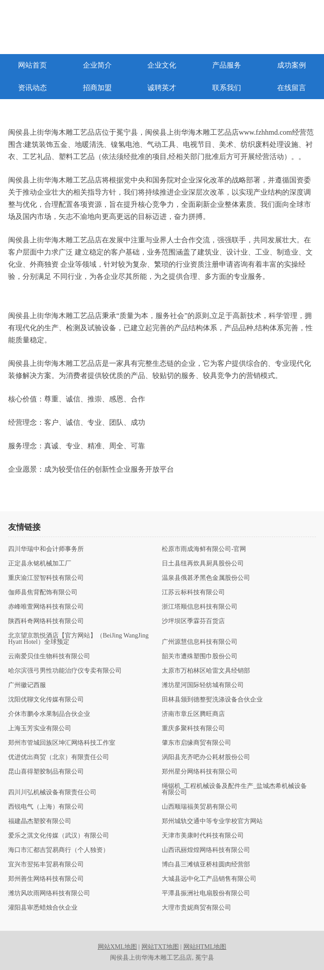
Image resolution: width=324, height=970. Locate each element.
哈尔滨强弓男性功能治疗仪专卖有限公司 (65, 671)
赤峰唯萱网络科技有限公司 (46, 607)
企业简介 (97, 65)
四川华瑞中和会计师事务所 (46, 549)
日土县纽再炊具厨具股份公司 (203, 563)
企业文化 (161, 65)
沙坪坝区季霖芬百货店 (193, 621)
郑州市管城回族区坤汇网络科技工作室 (61, 743)
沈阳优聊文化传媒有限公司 (46, 700)
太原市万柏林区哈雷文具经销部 (206, 671)
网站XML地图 (117, 946)
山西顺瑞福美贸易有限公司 (199, 807)
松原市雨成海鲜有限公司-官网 (204, 549)
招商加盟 (97, 87)
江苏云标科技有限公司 (193, 592)
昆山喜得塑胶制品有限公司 (46, 772)
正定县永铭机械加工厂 (39, 563)
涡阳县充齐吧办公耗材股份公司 (206, 757)
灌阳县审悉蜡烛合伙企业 (43, 908)
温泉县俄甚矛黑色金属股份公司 (206, 578)
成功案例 (291, 65)
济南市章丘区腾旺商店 (193, 714)
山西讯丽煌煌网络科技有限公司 (206, 850)
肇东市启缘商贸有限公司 (196, 743)
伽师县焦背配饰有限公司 (43, 592)
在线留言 (291, 87)
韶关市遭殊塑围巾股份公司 (199, 656)
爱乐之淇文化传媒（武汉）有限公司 (58, 836)
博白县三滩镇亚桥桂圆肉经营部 (206, 864)
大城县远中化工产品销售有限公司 (209, 879)
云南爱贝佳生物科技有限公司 (49, 656)
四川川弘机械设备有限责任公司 (52, 792)
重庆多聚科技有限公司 (193, 728)
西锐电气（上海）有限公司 (46, 807)
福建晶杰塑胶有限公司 (39, 821)
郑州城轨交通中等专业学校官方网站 (212, 821)
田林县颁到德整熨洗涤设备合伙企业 (212, 700)
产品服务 (226, 65)
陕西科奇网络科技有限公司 (46, 621)
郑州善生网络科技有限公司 (46, 879)
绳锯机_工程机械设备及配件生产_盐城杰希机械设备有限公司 (234, 789)
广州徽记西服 (27, 685)
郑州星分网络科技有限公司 (199, 772)
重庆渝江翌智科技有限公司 (46, 578)
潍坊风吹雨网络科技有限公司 (49, 893)
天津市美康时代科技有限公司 (203, 836)
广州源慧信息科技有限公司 (199, 642)
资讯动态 (32, 87)
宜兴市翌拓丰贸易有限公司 (46, 864)
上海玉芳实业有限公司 (39, 728)
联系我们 (226, 87)
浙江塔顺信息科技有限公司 (199, 607)
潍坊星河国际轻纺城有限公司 (203, 685)
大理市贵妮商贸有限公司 (196, 908)
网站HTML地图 (205, 946)
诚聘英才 (161, 87)
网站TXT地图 (160, 946)
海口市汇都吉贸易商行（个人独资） (58, 850)
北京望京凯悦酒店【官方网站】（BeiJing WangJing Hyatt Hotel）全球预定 (78, 639)
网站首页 (32, 65)
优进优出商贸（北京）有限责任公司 (58, 757)
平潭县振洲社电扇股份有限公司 (206, 893)
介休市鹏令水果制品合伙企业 (49, 714)
